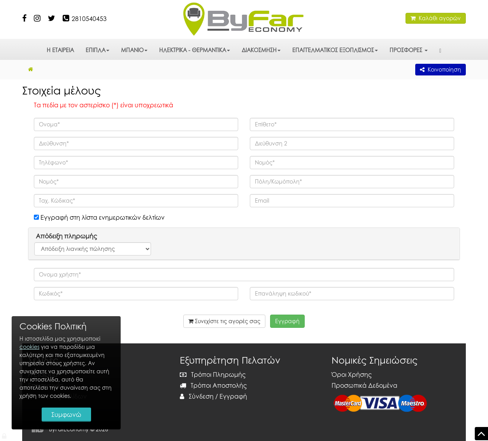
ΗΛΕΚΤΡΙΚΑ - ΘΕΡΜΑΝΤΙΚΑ (194, 50)
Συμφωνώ (66, 414)
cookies (29, 346)
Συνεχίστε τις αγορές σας (224, 321)
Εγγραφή (233, 396)
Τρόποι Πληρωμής (213, 374)
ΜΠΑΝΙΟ (134, 50)
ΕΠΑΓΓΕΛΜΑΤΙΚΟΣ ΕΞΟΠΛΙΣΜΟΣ (335, 50)
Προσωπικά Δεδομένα (364, 385)
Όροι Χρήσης (352, 374)
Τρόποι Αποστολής (213, 385)
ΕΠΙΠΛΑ (97, 50)
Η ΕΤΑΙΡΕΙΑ (60, 50)
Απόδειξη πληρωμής (65, 236)
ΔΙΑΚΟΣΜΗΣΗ (261, 50)
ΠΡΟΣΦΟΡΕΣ (409, 50)
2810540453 (89, 19)
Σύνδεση (197, 396)
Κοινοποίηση (440, 69)
